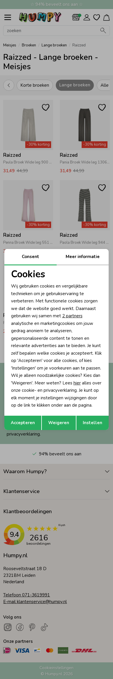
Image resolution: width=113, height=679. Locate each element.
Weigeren (58, 423)
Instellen (92, 423)
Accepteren (23, 423)
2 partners (72, 316)
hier (77, 383)
